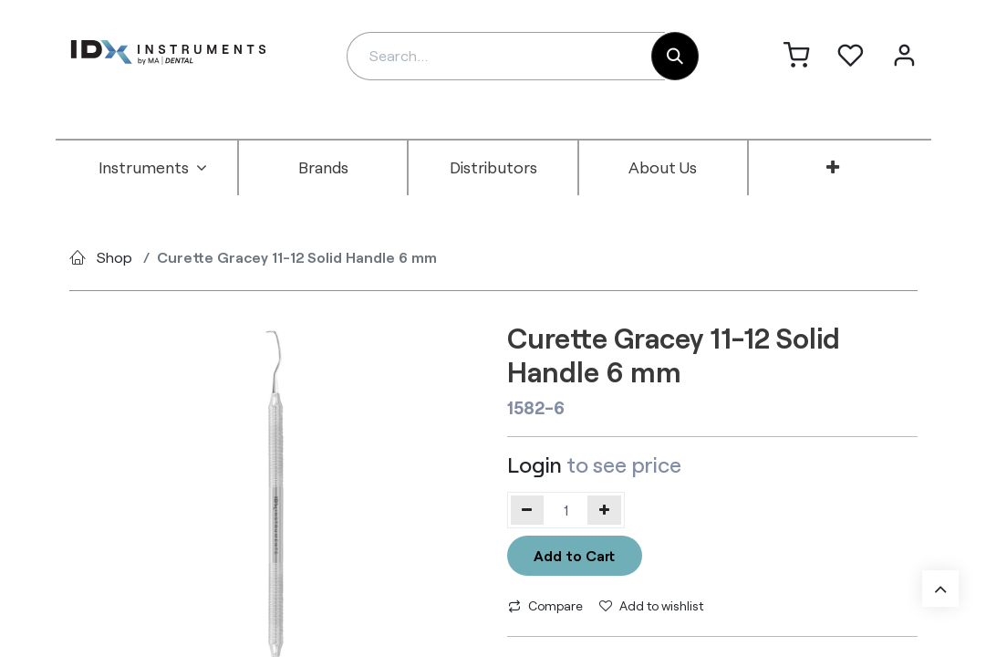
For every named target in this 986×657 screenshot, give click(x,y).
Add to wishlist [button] (651, 605)
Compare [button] (545, 605)
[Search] (675, 56)
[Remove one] (528, 510)
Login (534, 464)
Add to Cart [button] (574, 555)
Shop (114, 257)
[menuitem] (153, 168)
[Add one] (604, 510)
